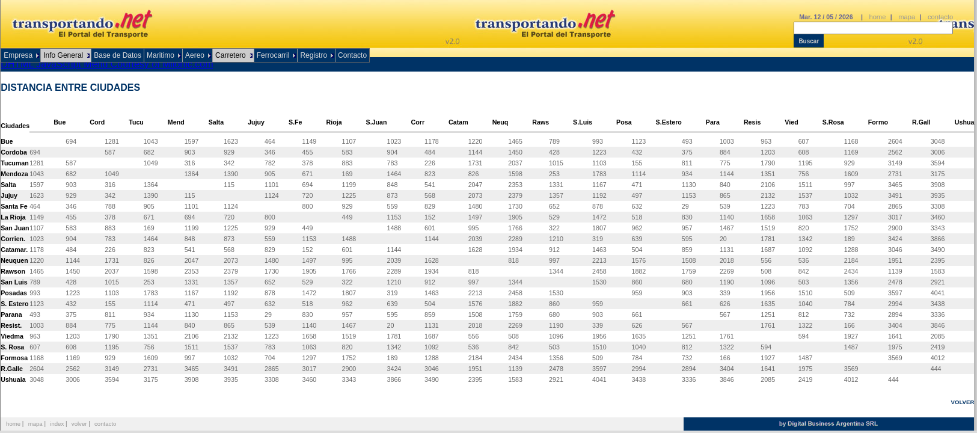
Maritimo (160, 55)
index (57, 423)
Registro (313, 55)
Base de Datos (117, 55)
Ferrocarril (273, 55)
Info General (63, 55)
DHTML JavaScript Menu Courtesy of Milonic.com (107, 64)
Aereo (194, 55)
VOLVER (963, 402)
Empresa (18, 55)
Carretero (230, 55)
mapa (906, 16)
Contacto (352, 55)
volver (79, 423)
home (877, 16)
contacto (940, 16)
